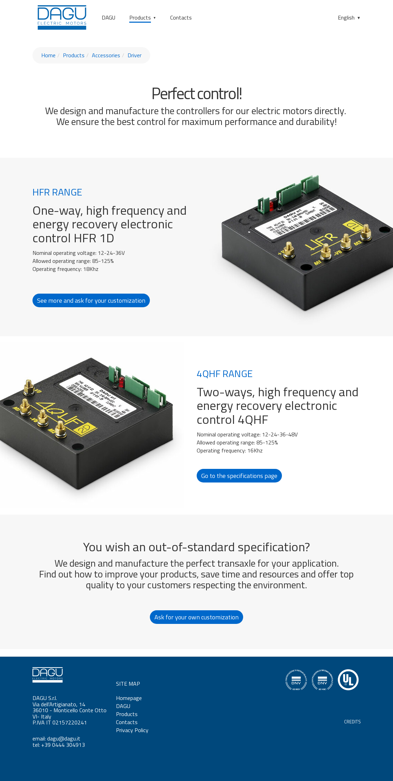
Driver (134, 55)
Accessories (106, 55)
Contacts (181, 17)
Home (48, 55)
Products (140, 17)
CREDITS (352, 722)
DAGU (108, 17)
